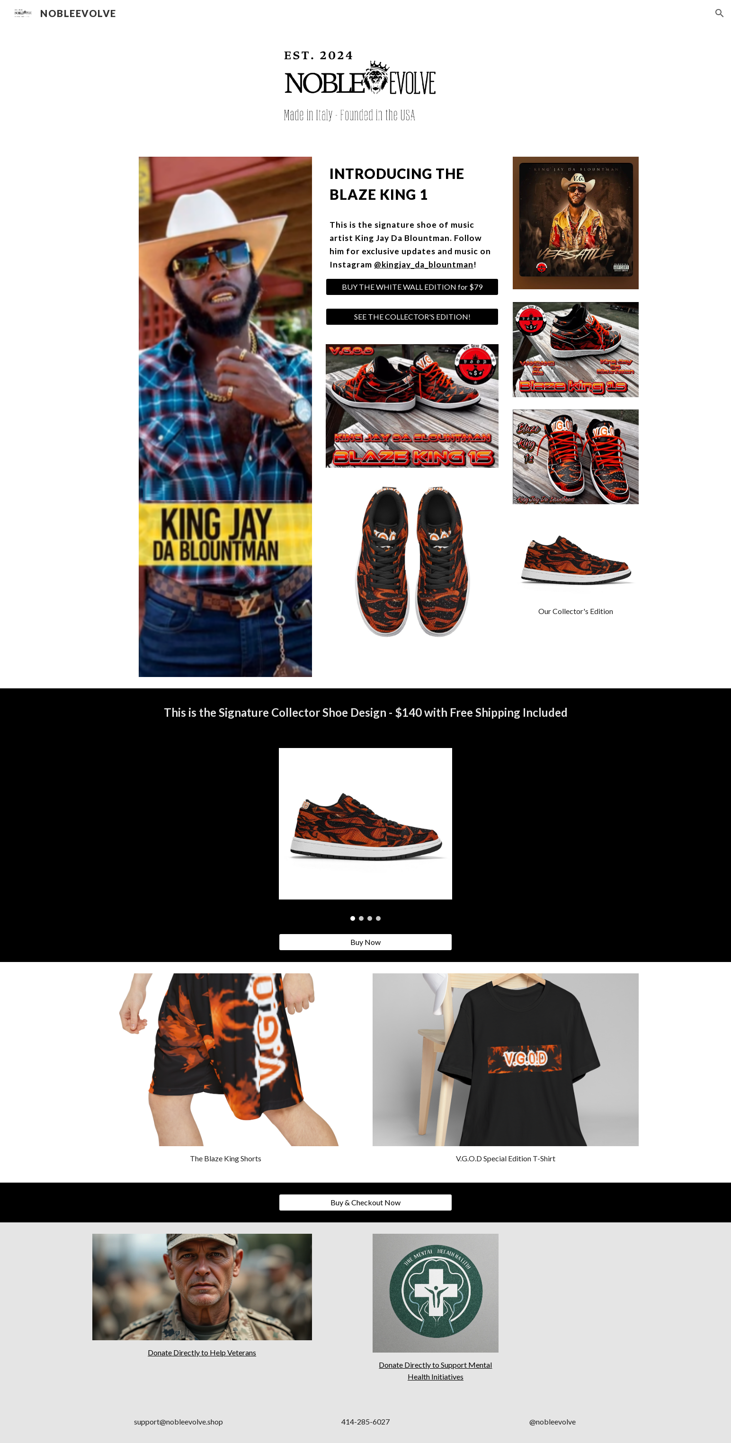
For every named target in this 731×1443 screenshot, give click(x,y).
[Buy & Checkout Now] (365, 1202)
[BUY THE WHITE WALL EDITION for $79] (412, 287)
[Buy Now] (365, 942)
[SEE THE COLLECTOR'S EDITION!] (412, 317)
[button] (719, 13)
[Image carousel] (365, 834)
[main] (412, 184)
